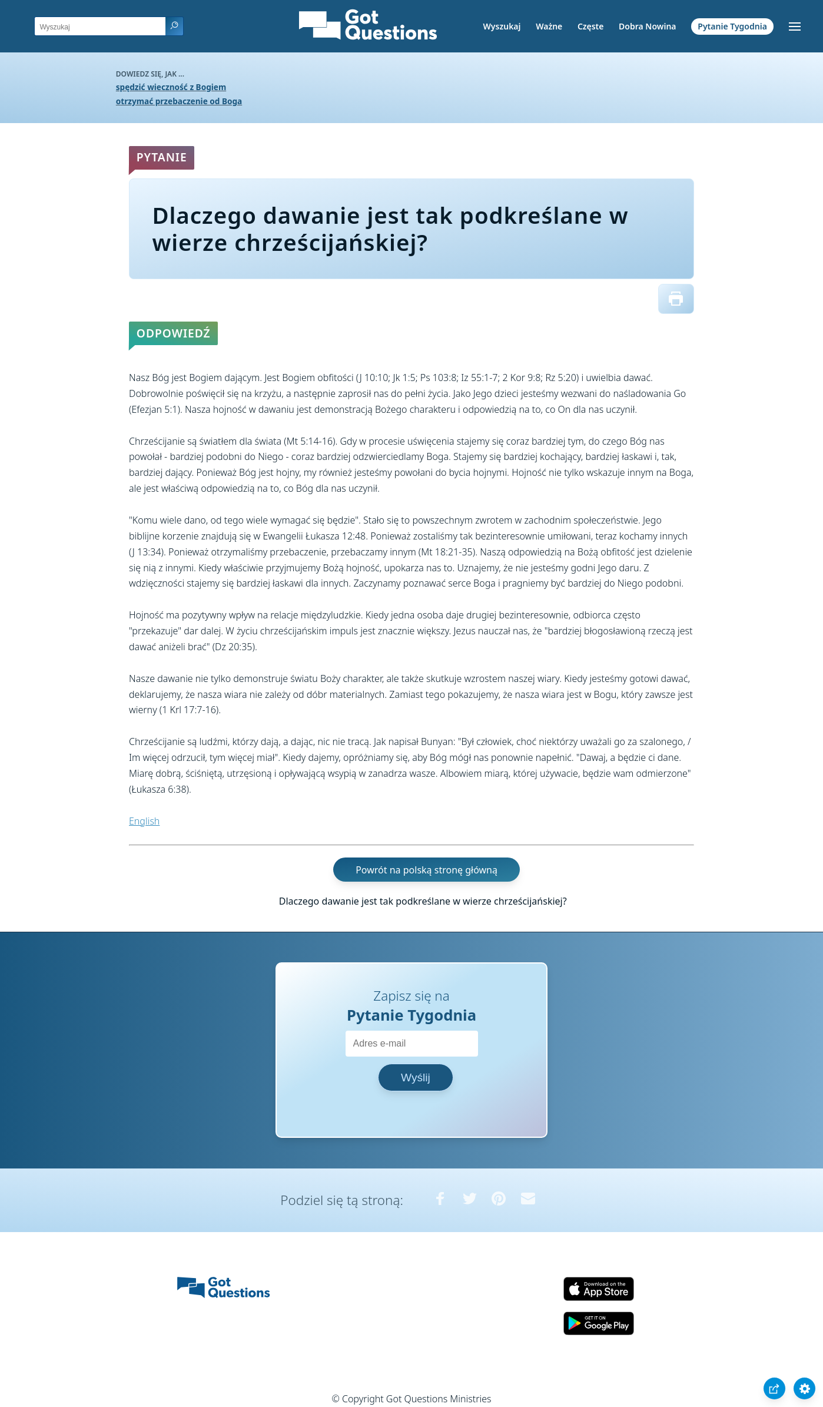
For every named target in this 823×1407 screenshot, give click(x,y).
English (144, 821)
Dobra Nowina (647, 26)
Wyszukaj (502, 26)
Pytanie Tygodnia (732, 26)
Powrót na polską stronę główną (426, 869)
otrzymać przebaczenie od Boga (179, 101)
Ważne (549, 26)
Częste (591, 26)
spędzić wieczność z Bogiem (171, 86)
